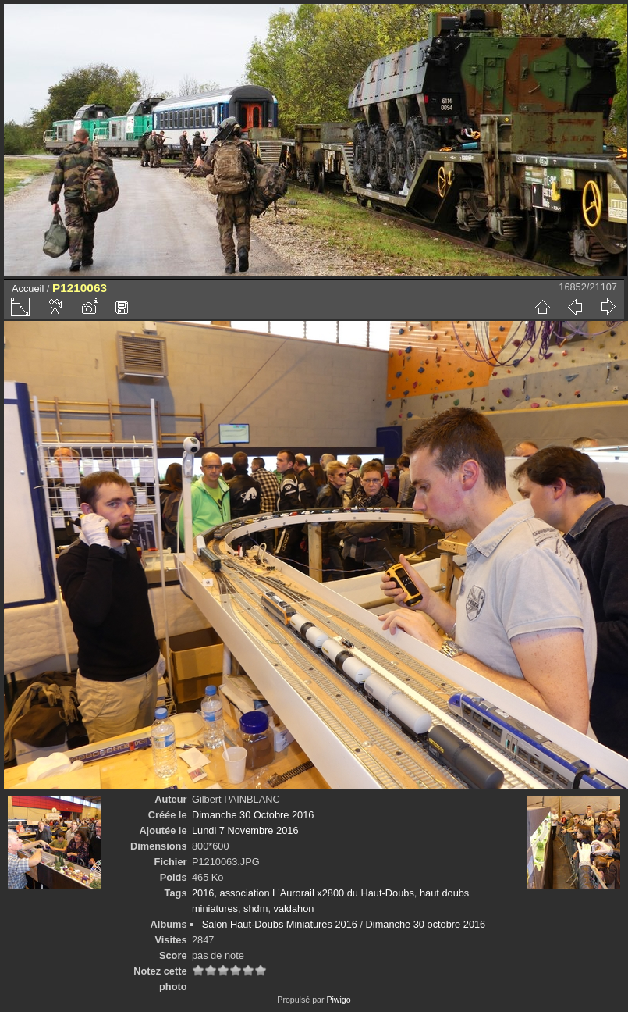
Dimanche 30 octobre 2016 (426, 924)
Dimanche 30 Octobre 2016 (253, 815)
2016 (203, 893)
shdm (255, 908)
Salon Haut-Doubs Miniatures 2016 (279, 924)
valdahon (294, 908)
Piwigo (338, 999)
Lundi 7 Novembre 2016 (245, 830)
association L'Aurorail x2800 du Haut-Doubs (317, 893)
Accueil (28, 288)
